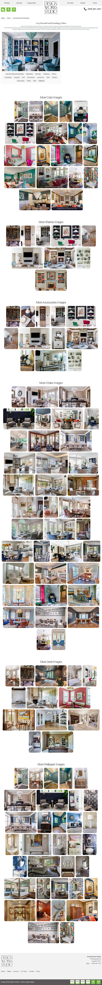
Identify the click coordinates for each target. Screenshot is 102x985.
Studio (3, 971)
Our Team (70, 3)
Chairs (29, 81)
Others (9, 18)
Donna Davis (31, 77)
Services (19, 3)
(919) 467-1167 (94, 9)
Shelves (54, 77)
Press (95, 3)
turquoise (17, 77)
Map (87, 963)
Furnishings (8, 77)
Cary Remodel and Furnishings (21, 18)
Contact (82, 3)
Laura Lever (40, 77)
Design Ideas (31, 3)
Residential (29, 74)
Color (48, 77)
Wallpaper (42, 81)
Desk (34, 81)
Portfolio (7, 3)
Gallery (3, 18)
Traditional (46, 74)
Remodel (38, 74)
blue (23, 77)
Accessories (20, 81)
